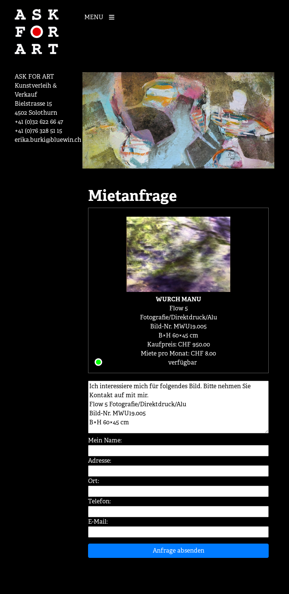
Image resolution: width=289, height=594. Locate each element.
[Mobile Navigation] (101, 16)
